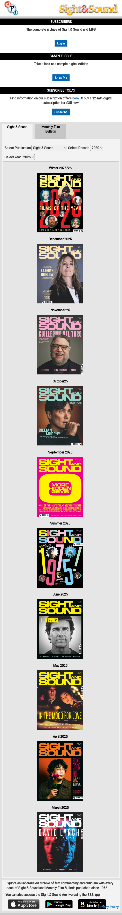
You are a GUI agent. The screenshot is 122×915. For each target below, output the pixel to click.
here (75, 98)
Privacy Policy (108, 907)
